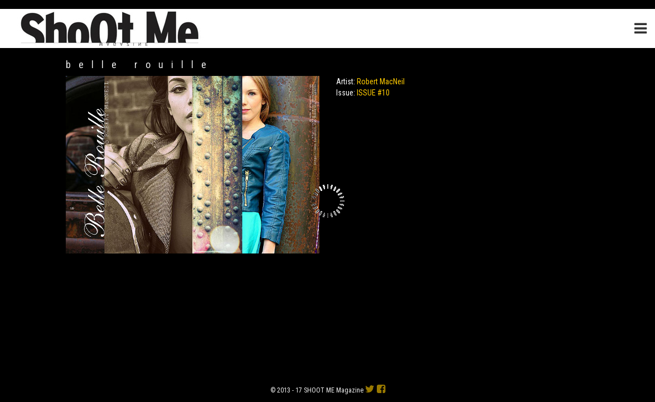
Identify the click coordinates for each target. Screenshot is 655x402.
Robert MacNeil (381, 81)
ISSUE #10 (373, 92)
